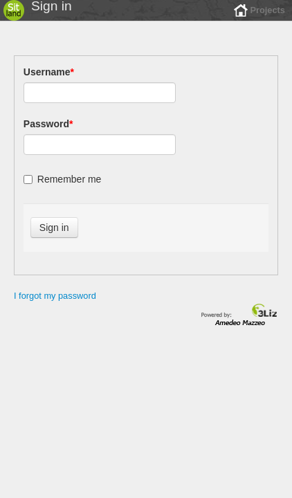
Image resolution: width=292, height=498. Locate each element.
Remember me (63, 189)
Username (49, 82)
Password (48, 134)
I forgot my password (55, 306)
